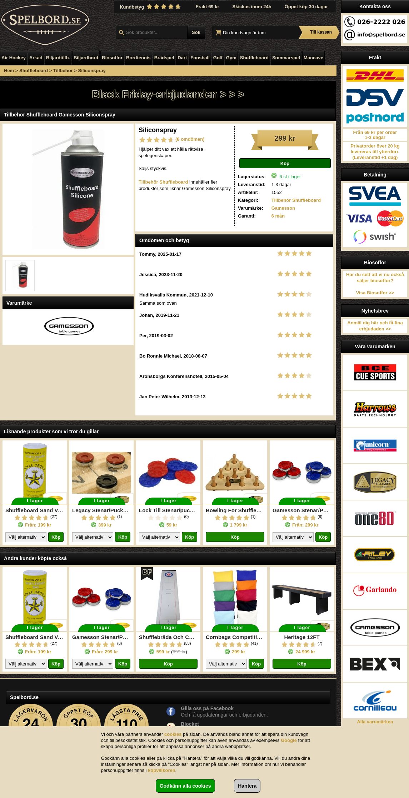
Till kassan (321, 32)
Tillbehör (63, 70)
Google (289, 740)
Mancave (313, 57)
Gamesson (283, 208)
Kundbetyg (151, 7)
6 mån (278, 216)
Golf (218, 57)
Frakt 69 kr (207, 6)
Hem (9, 70)
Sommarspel (286, 57)
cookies (172, 734)
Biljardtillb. (58, 57)
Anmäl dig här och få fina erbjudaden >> (375, 325)
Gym (231, 57)
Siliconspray (92, 70)
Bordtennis (138, 57)
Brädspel (164, 57)
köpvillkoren (161, 770)
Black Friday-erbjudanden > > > (168, 94)
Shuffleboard (254, 57)
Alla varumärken (375, 721)
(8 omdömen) (190, 139)
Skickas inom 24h (252, 6)
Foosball (199, 57)
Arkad (36, 57)
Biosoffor (112, 57)
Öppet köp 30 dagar (306, 6)
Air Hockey (13, 57)
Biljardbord (86, 57)
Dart (182, 57)
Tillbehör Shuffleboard (296, 200)
